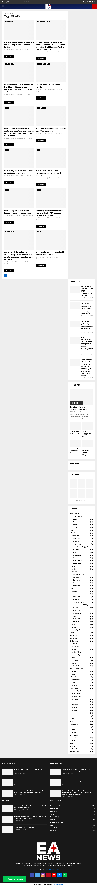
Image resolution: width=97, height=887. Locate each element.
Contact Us (27, 2)
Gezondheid (77, 577)
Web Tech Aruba (57, 885)
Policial (73, 649)
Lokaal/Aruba (75, 574)
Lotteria (73, 663)
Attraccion (74, 685)
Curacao (76, 549)
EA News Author (10, 49)
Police (73, 566)
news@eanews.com (52, 869)
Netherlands (77, 563)
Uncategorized (74, 751)
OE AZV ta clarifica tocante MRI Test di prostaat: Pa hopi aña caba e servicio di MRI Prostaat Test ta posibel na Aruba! (50, 46)
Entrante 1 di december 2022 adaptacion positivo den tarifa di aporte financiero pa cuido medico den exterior (18, 256)
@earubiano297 (81, 501)
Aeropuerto (75, 688)
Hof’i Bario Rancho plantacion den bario (78, 408)
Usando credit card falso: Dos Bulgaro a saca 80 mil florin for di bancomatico (30, 807)
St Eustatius (73, 638)
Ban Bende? (73, 749)
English (72, 513)
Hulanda (74, 710)
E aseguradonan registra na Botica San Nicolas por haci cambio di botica (19, 45)
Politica (73, 652)
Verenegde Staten (78, 602)
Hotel (73, 674)
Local (11, 21)
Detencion (74, 727)
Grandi (73, 738)
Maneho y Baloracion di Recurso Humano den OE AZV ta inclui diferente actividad (49, 213)
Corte (73, 657)
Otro (72, 718)
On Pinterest (75, 474)
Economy (76, 522)
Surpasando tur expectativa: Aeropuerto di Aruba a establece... (86, 452)
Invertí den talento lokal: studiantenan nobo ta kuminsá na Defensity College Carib (76, 770)
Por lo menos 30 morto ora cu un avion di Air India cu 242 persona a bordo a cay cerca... (30, 817)
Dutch (71, 572)
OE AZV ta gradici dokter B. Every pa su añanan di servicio (18, 172)
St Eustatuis (73, 635)
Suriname (74, 716)
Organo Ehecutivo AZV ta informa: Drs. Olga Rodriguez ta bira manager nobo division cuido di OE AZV (19, 88)
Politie (73, 624)
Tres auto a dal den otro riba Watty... (74, 451)
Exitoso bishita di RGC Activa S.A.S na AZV (50, 86)
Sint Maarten (77, 555)
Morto (71, 735)
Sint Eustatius (77, 560)
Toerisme (74, 591)
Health (75, 519)
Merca (73, 713)
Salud (7, 21)
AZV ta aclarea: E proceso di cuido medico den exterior (50, 253)
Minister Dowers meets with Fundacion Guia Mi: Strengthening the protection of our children (87, 325)
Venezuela (76, 538)
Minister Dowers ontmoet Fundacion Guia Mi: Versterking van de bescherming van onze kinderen (86, 308)
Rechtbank (76, 585)
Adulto (73, 740)
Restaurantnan (75, 679)
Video (71, 743)
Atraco (73, 729)
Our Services (17, 2)
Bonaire (75, 552)
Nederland (76, 621)
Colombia (76, 541)
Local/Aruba (75, 516)
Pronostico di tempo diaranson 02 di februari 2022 (87, 434)
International (75, 536)
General (73, 671)
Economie (76, 580)
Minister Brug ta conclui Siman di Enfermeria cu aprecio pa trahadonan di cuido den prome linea (77, 781)
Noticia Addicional (77, 666)
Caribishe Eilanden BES (78, 605)
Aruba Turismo (74, 668)
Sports (73, 530)
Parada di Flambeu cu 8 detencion (24, 827)
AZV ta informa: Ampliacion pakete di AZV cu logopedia (51, 130)
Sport (73, 588)
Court (75, 525)
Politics (73, 569)
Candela (74, 732)
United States (77, 544)
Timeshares (75, 677)
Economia (74, 660)
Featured (44, 21)
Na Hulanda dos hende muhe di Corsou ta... (74, 433)
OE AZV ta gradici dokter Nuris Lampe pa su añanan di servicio (17, 212)
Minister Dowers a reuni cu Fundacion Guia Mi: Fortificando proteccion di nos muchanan (87, 291)
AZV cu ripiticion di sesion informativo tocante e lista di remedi (48, 173)
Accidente (74, 724)
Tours (73, 682)
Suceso (72, 721)
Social (44, 63)
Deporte (72, 632)
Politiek (73, 627)
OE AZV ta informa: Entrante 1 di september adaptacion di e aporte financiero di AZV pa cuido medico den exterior (19, 132)
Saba (74, 558)
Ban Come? (73, 746)
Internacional (74, 691)
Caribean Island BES (77, 547)
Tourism (74, 533)
